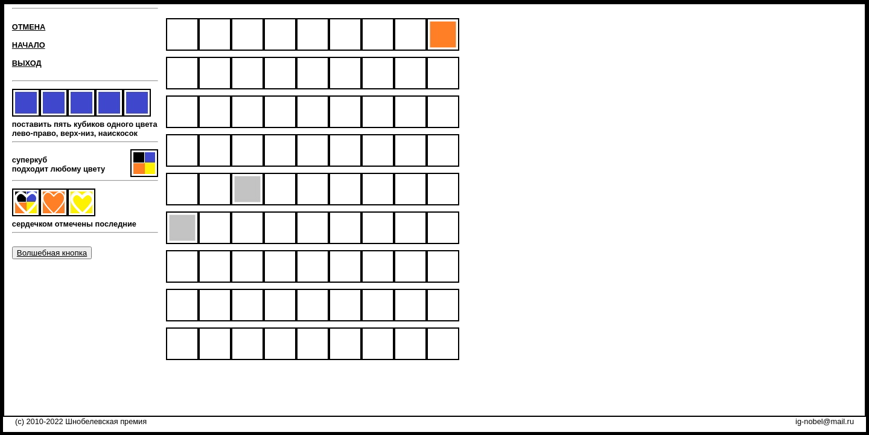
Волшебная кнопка (52, 252)
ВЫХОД (27, 63)
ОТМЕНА (28, 26)
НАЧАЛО (28, 45)
